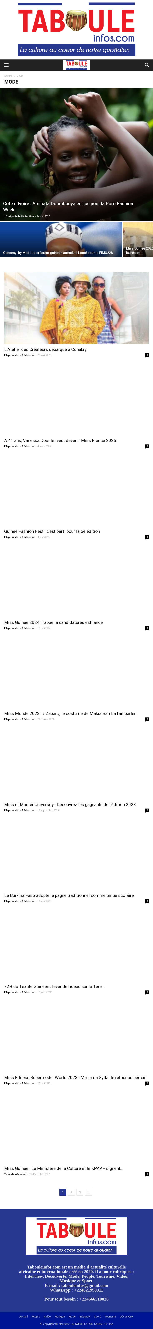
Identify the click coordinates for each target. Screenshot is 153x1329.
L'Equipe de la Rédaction (19, 216)
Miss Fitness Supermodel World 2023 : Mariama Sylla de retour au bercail (75, 1077)
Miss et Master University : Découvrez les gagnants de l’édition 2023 (70, 804)
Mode (72, 1316)
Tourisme (110, 1316)
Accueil (8, 76)
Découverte (127, 1316)
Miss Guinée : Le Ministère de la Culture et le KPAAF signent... (63, 1168)
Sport (97, 1316)
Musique (60, 1316)
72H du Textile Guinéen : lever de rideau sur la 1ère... (54, 986)
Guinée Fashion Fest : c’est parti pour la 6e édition (52, 531)
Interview (85, 1316)
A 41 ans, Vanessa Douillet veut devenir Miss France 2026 (60, 440)
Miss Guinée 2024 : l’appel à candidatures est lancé (53, 622)
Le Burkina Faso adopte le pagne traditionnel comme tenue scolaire (69, 895)
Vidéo (47, 1316)
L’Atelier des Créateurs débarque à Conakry (45, 349)
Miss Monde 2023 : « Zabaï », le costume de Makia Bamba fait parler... (71, 713)
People (36, 1316)
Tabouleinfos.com (15, 1174)
